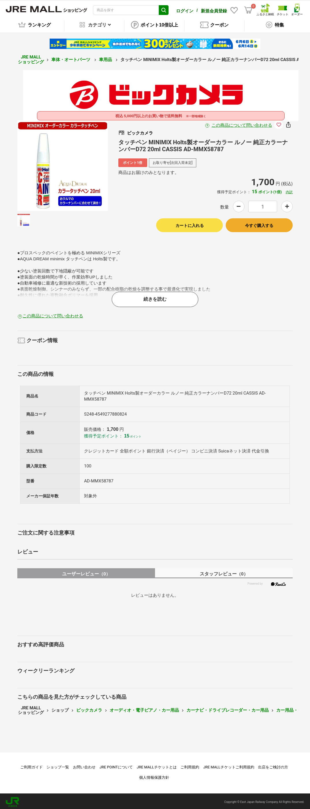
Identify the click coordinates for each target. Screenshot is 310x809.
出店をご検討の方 (273, 765)
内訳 (289, 190)
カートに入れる (189, 224)
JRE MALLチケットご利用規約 (228, 765)
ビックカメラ (89, 708)
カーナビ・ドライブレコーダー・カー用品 (227, 708)
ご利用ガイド (31, 765)
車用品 (106, 57)
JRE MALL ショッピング (31, 58)
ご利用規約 (189, 765)
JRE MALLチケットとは (157, 765)
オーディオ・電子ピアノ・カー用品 (144, 708)
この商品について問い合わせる (242, 123)
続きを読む (155, 297)
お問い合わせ (84, 765)
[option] (62, 164)
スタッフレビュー (224, 572)
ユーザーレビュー (86, 572)
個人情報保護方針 (154, 776)
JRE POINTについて (116, 765)
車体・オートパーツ (71, 57)
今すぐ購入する (259, 224)
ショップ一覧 (57, 765)
